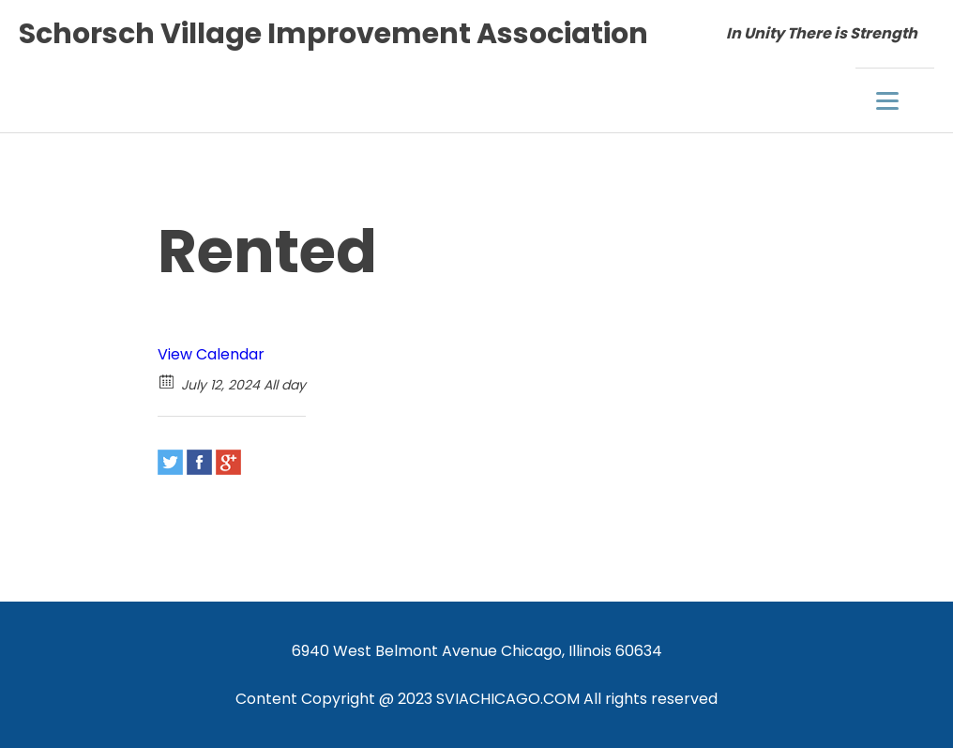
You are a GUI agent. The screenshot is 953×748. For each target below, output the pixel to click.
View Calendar (211, 354)
